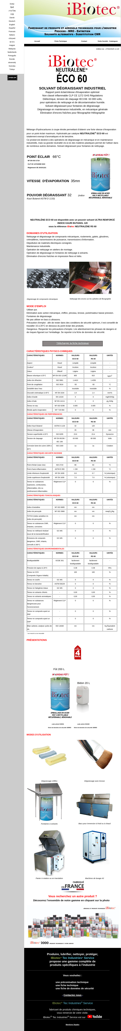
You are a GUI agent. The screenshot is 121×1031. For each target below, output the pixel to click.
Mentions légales (72, 1025)
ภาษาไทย (12, 11)
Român (12, 59)
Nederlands (12, 52)
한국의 (12, 42)
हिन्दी (12, 7)
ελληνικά (12, 38)
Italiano (12, 35)
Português (12, 56)
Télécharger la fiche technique (72, 343)
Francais (12, 31)
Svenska (12, 66)
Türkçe (12, 69)
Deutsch (12, 21)
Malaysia (12, 49)
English (12, 25)
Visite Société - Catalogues (108, 41)
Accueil (37, 41)
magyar (12, 45)
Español (12, 28)
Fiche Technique (61, 41)
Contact (84, 41)
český (12, 4)
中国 (12, 14)
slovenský (12, 62)
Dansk (12, 18)
